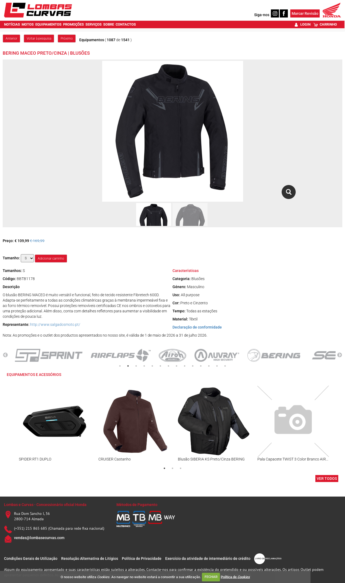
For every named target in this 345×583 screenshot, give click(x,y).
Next (339, 355)
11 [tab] (200, 366)
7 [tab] (168, 366)
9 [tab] (184, 366)
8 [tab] (176, 366)
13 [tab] (217, 366)
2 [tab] (128, 366)
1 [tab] (120, 366)
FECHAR (211, 577)
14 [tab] (225, 366)
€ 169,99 (37, 241)
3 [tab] (136, 366)
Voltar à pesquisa (39, 38)
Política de (235, 577)
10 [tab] (192, 366)
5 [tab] (152, 366)
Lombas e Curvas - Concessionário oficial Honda (45, 504)
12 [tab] (209, 366)
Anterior (11, 38)
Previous (5, 355)
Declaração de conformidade (197, 327)
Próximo (67, 38)
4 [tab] (144, 366)
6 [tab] (160, 366)
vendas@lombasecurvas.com (39, 538)
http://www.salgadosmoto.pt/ (55, 324)
